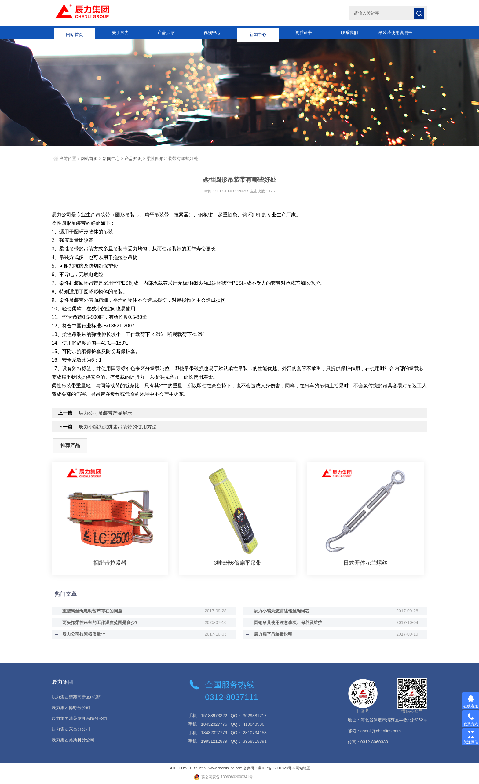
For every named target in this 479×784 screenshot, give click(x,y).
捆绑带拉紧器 (109, 563)
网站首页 (74, 32)
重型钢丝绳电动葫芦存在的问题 (91, 610)
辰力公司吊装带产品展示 (105, 413)
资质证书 (303, 32)
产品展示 (166, 32)
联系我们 (349, 32)
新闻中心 (257, 32)
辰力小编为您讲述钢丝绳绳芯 (280, 610)
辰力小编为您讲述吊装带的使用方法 (118, 426)
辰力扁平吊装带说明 (271, 634)
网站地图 (303, 768)
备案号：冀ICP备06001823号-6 (269, 768)
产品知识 (133, 158)
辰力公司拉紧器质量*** (82, 634)
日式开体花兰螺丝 (365, 563)
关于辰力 (120, 32)
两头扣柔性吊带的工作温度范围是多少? (98, 622)
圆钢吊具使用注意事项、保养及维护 (286, 622)
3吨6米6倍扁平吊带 (237, 563)
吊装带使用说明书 (395, 32)
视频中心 (212, 32)
